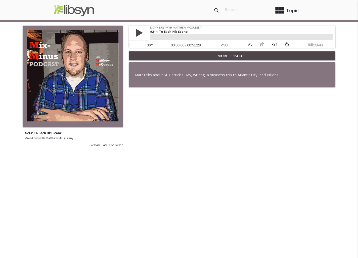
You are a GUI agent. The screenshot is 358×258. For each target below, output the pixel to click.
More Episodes (232, 55)
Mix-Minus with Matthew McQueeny (49, 138)
